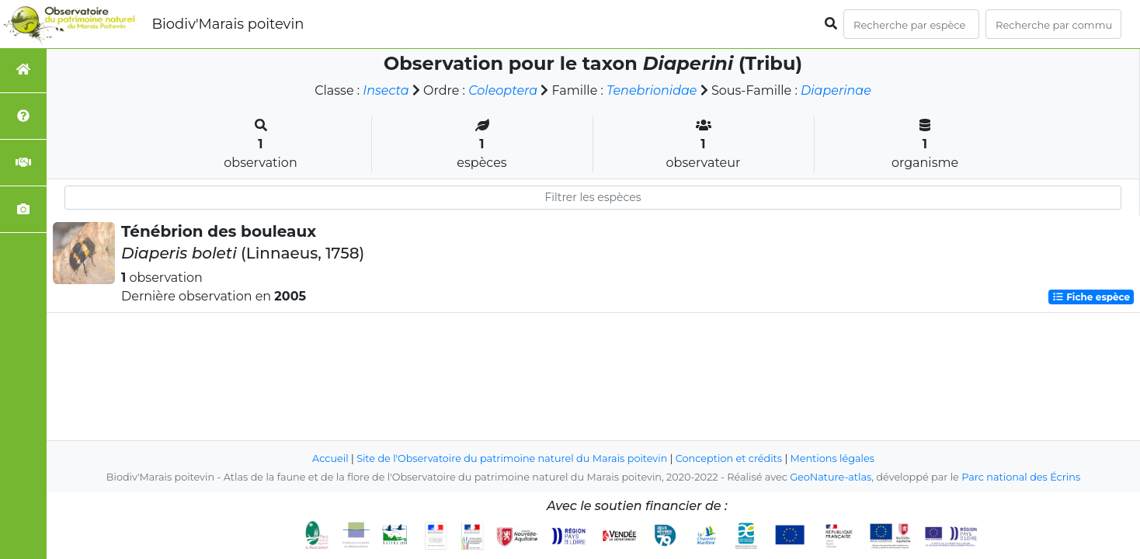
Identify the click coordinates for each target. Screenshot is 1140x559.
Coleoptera (502, 90)
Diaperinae (836, 90)
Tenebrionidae (651, 90)
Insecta (385, 90)
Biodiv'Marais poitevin (227, 24)
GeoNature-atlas (830, 477)
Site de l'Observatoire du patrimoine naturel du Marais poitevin (511, 458)
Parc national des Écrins (1020, 477)
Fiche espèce (1091, 297)
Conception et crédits (729, 458)
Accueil (330, 458)
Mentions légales (832, 458)
